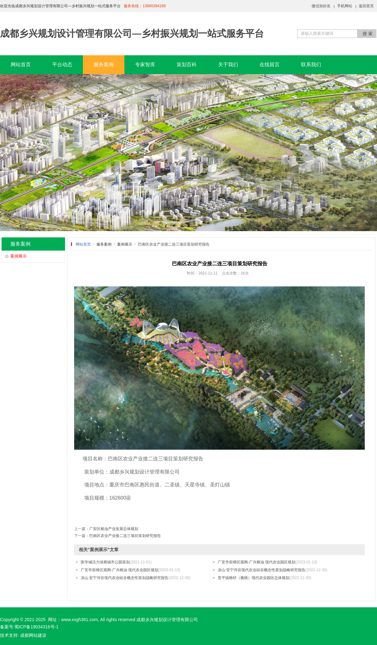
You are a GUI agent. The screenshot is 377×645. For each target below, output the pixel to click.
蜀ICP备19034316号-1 (36, 626)
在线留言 (270, 64)
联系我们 (311, 64)
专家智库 (145, 64)
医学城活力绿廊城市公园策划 (116, 562)
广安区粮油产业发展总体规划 (113, 529)
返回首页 (366, 6)
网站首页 (21, 64)
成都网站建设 (33, 635)
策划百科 (187, 64)
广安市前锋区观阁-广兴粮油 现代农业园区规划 (267, 562)
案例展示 (18, 256)
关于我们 (228, 64)
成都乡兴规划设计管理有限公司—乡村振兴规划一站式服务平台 (132, 33)
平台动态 (62, 64)
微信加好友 (321, 6)
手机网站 (344, 6)
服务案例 (104, 64)
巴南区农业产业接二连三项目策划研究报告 (125, 536)
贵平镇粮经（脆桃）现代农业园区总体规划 (264, 578)
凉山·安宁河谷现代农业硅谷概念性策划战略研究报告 (272, 570)
